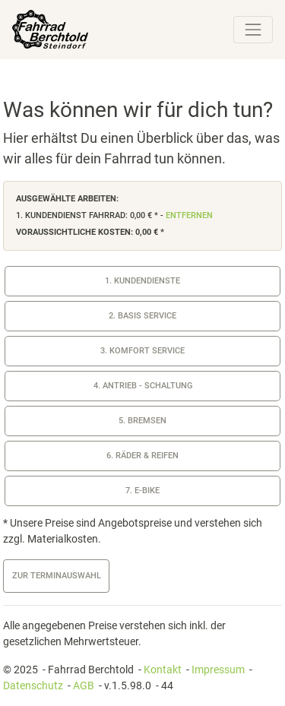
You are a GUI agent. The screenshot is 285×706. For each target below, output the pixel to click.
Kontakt (163, 669)
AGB (83, 685)
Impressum (218, 669)
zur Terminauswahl (56, 576)
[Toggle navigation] (253, 29)
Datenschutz (33, 685)
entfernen (189, 215)
